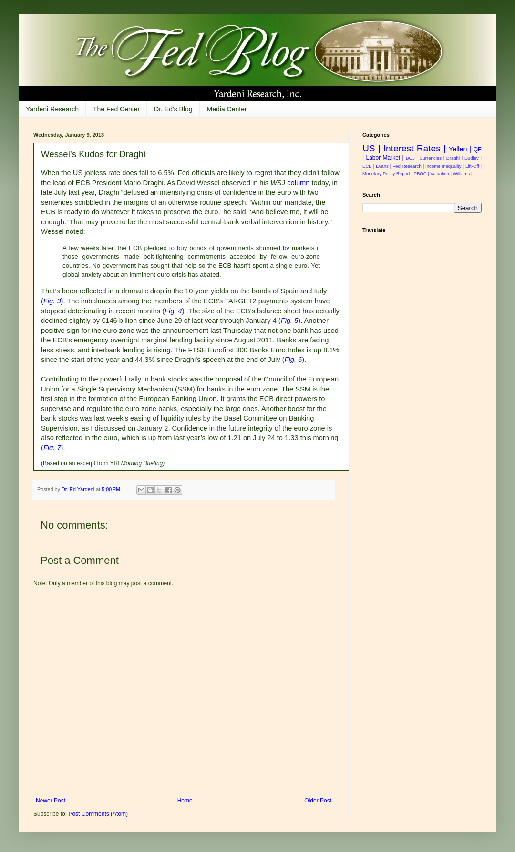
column (298, 183)
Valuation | (441, 173)
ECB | (368, 166)
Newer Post (50, 800)
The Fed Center (116, 109)
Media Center (227, 109)
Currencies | (432, 157)
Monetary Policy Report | (387, 173)
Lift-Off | (473, 166)
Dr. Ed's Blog (173, 109)
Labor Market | (384, 157)
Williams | (463, 173)
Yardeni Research (52, 109)
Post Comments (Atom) (98, 814)
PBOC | (421, 173)
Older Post (317, 800)
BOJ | (412, 157)
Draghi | (454, 157)
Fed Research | (408, 166)
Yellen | (460, 149)
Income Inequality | (444, 166)
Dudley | (473, 157)
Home (185, 800)
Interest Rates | (414, 148)
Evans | (383, 166)
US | (371, 148)
